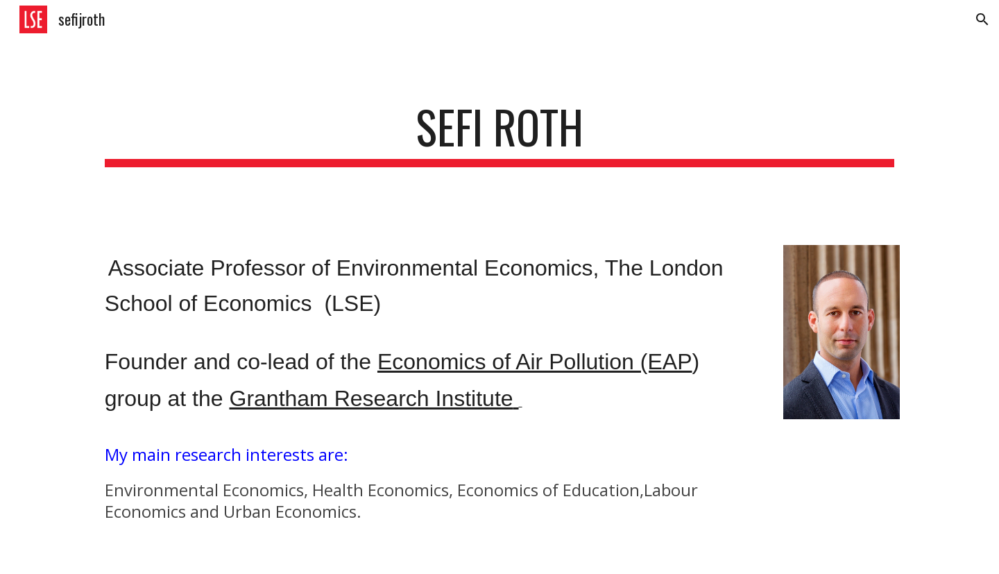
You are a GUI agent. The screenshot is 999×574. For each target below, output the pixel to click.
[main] (499, 133)
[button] (982, 19)
